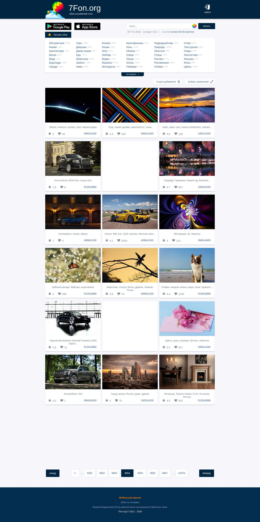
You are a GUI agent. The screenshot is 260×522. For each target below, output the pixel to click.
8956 (152, 473)
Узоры (187, 51)
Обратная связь (158, 507)
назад (52, 473)
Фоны (187, 62)
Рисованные (161, 62)
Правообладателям (103, 507)
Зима (79, 66)
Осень (130, 62)
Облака (130, 51)
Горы (79, 43)
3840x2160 (90, 133)
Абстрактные (56, 43)
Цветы (187, 66)
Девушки (81, 47)
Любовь (106, 55)
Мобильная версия (130, 498)
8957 (165, 473)
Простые (159, 51)
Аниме (53, 47)
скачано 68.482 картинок (182, 32)
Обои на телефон (130, 502)
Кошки (105, 47)
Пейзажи (131, 66)
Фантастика (191, 55)
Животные (82, 59)
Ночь (129, 47)
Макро (105, 59)
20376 (181, 473)
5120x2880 (90, 187)
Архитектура (56, 51)
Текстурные (191, 47)
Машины (107, 62)
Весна (52, 55)
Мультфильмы (134, 43)
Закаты (80, 62)
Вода (52, 59)
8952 (102, 473)
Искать (206, 26)
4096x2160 (90, 240)
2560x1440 (204, 347)
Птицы (158, 55)
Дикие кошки (83, 51)
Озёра (130, 55)
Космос (106, 43)
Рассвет (159, 59)
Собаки (158, 66)
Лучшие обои (57, 35)
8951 (90, 473)
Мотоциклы (108, 66)
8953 (114, 473)
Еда (78, 55)
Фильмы (189, 59)
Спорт (187, 43)
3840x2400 (204, 240)
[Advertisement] (130, 166)
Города (53, 66)
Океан (129, 59)
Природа (159, 47)
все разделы (132, 74)
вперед (207, 473)
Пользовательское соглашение (132, 507)
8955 (140, 473)
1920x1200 (204, 133)
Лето (104, 51)
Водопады (55, 62)
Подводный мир (163, 43)
